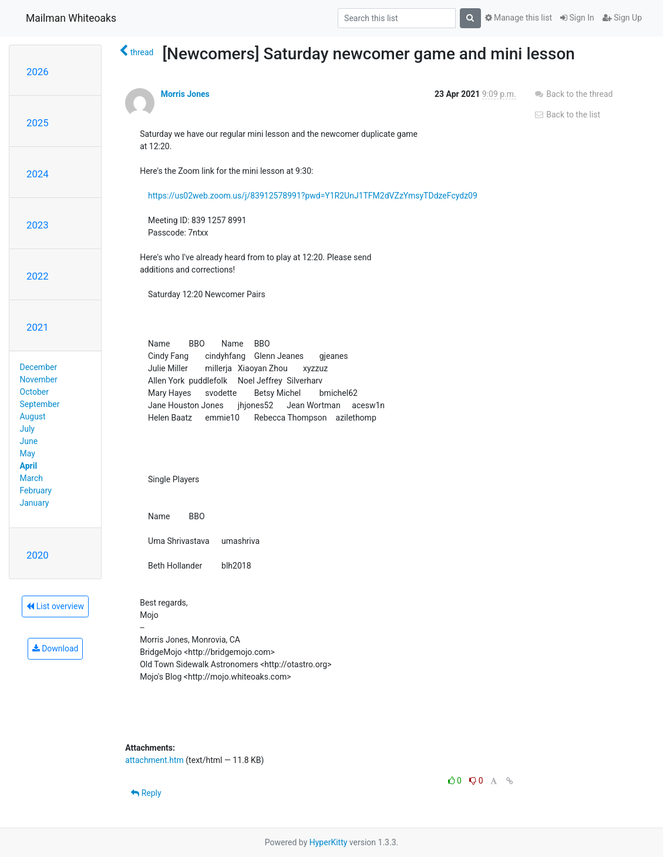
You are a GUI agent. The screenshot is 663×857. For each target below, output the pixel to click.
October (34, 391)
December (39, 367)
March (31, 478)
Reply (146, 793)
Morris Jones (185, 94)
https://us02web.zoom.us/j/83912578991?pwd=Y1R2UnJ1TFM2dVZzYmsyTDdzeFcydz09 (312, 195)
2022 (37, 276)
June (29, 441)
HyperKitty (328, 842)
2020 (37, 555)
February (36, 490)
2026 (37, 72)
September (40, 404)
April (29, 465)
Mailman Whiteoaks (71, 18)
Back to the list (567, 114)
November (39, 379)
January (34, 503)
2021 (37, 327)
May (27, 453)
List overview (55, 606)
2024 (37, 174)
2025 (37, 123)
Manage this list (518, 17)
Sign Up (622, 17)
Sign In (577, 17)
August (33, 416)
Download (55, 648)
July (27, 428)
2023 (37, 225)
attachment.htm (154, 760)
